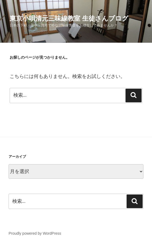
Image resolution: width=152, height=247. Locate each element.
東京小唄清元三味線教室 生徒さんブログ (69, 18)
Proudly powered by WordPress (35, 233)
